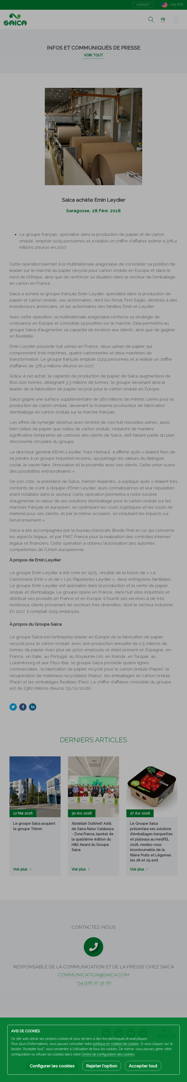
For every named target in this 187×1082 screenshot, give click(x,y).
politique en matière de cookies (116, 1044)
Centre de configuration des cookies (108, 1054)
